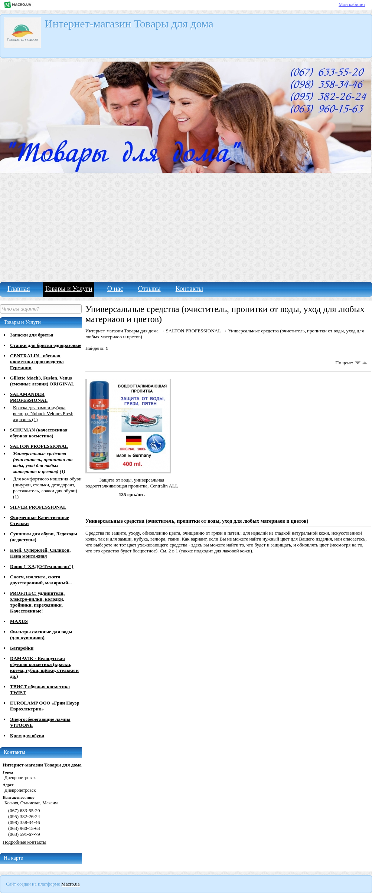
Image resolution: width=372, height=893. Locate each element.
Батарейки (21, 648)
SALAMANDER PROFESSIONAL (29, 397)
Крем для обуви (27, 735)
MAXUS (19, 621)
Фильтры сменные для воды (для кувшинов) (41, 634)
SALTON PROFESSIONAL (39, 446)
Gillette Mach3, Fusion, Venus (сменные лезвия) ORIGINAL (42, 381)
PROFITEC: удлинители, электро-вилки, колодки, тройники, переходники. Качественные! (37, 602)
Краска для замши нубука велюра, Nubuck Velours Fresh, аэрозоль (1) (44, 413)
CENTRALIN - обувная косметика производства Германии (36, 361)
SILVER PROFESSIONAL (38, 507)
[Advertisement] (186, 226)
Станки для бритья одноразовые (45, 345)
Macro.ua (70, 884)
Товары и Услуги (68, 288)
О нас (115, 288)
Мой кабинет (352, 4)
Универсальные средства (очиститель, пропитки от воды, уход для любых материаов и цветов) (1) (43, 462)
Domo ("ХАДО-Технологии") (41, 566)
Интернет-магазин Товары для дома (122, 331)
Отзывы (149, 288)
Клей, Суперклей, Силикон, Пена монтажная (40, 553)
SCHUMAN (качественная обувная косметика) (39, 433)
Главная (18, 288)
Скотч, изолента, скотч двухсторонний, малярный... (41, 579)
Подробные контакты (24, 842)
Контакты (189, 288)
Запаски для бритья (31, 335)
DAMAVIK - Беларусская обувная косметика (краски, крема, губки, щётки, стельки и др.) (44, 667)
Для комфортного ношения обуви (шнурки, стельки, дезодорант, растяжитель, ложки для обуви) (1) (47, 487)
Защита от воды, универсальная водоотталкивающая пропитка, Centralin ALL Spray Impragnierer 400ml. (131, 486)
